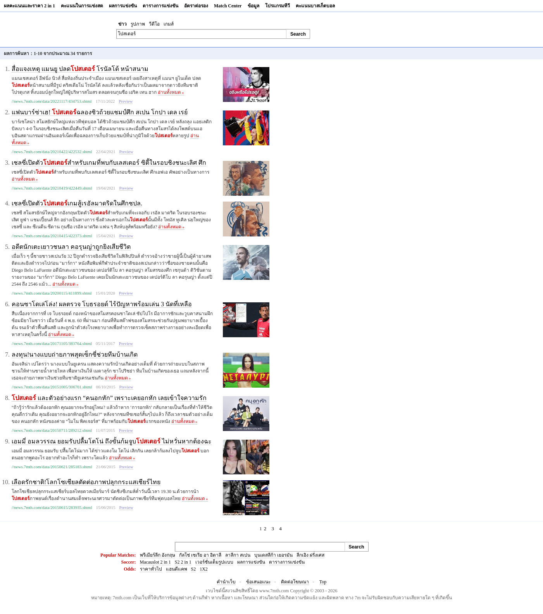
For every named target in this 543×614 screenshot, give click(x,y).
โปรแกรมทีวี (277, 6)
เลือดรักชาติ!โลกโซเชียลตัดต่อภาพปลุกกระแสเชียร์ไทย (86, 482)
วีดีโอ (154, 24)
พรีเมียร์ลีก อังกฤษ (157, 555)
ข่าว (122, 24)
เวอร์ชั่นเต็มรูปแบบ (214, 562)
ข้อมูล (253, 6)
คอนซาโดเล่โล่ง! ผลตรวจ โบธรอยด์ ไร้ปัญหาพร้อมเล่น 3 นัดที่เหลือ (102, 304)
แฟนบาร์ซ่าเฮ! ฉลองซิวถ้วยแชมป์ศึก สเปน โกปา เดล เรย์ (100, 112)
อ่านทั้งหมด (171, 92)
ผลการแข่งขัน (123, 6)
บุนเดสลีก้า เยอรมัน (273, 555)
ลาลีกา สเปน (237, 555)
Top (323, 582)
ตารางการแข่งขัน (160, 6)
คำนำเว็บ (226, 582)
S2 (193, 569)
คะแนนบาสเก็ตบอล (315, 6)
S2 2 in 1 (183, 562)
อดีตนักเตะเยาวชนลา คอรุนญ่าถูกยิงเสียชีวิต (71, 246)
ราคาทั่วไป (151, 569)
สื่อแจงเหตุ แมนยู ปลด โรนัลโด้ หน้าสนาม (80, 69)
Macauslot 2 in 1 (155, 562)
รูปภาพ (138, 24)
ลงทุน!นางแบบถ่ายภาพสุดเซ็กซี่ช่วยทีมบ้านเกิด (75, 354)
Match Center (228, 6)
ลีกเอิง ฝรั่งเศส (310, 555)
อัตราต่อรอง (196, 6)
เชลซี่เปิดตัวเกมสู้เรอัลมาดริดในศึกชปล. (77, 203)
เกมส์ (169, 24)
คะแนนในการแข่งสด (82, 6)
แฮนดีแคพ (176, 569)
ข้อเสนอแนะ (258, 582)
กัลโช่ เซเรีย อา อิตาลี (200, 555)
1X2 (204, 569)
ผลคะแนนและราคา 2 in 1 (29, 6)
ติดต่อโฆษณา (295, 582)
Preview (126, 101)
